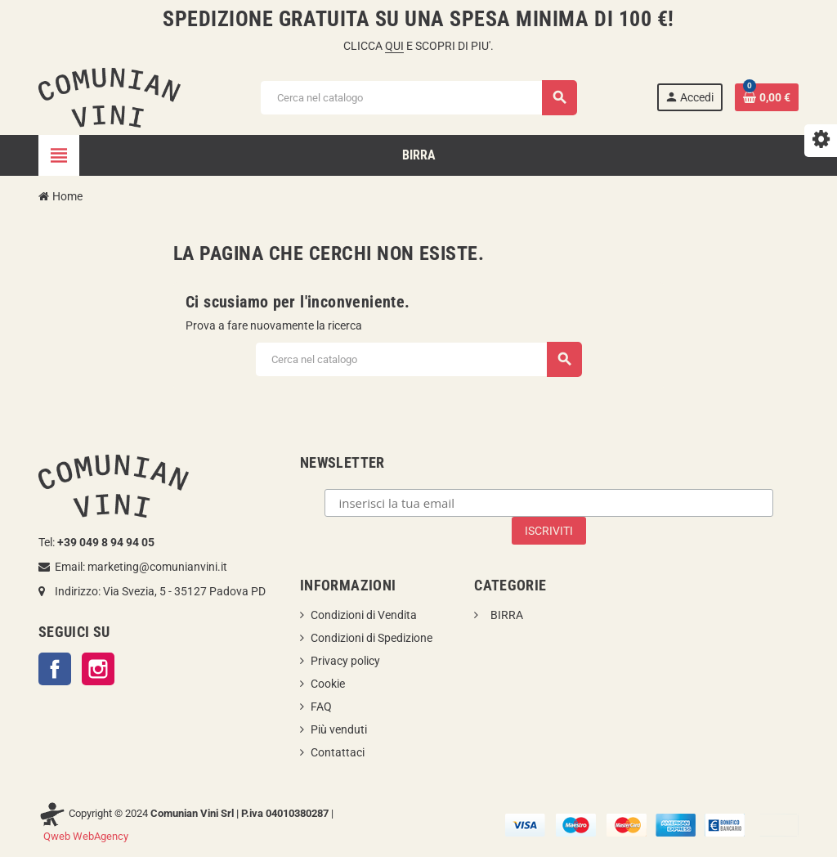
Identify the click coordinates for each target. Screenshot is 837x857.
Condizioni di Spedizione (371, 637)
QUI (394, 45)
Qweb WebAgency (85, 836)
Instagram (98, 669)
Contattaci (338, 752)
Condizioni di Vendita (364, 614)
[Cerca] (418, 97)
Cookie (328, 683)
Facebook (54, 669)
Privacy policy (345, 660)
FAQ (321, 706)
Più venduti (339, 729)
